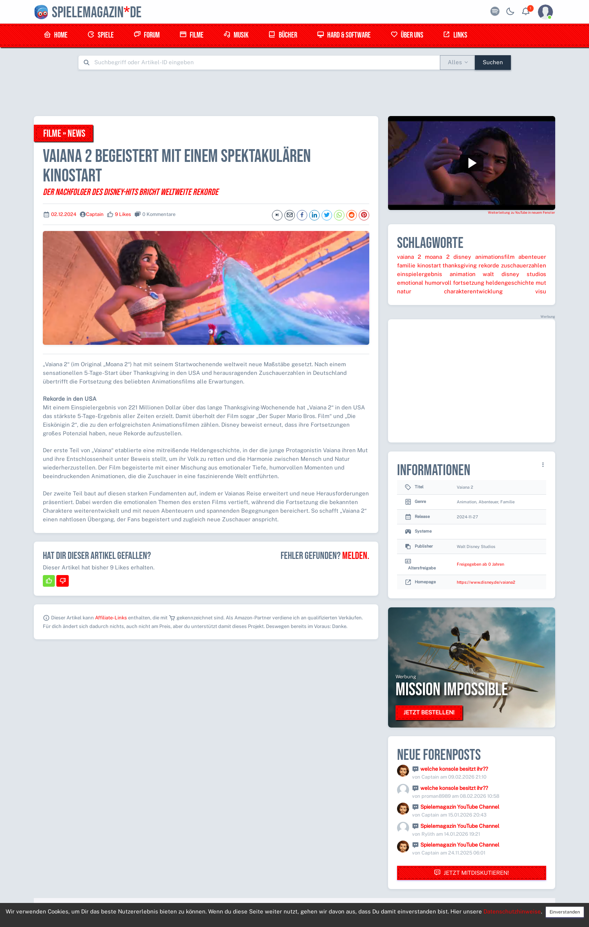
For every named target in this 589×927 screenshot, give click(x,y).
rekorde (489, 265)
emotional (410, 282)
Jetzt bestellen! (429, 712)
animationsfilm (495, 257)
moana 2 (437, 257)
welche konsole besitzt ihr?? (454, 769)
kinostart (429, 265)
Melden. (355, 556)
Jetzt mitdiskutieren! (471, 873)
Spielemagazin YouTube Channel (459, 807)
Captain (95, 214)
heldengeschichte (510, 282)
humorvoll (438, 282)
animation (463, 274)
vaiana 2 (409, 257)
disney (462, 257)
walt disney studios (514, 274)
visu (540, 291)
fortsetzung (468, 282)
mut (541, 282)
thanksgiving (460, 265)
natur (404, 291)
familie (406, 265)
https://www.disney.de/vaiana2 (486, 582)
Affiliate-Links (111, 618)
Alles (455, 62)
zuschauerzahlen (523, 265)
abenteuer (532, 257)
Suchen (493, 62)
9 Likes (123, 214)
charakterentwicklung (473, 291)
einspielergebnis (419, 274)
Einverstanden (565, 912)
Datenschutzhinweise (512, 911)
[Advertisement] (294, 93)
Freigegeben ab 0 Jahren (480, 564)
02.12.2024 (63, 214)
